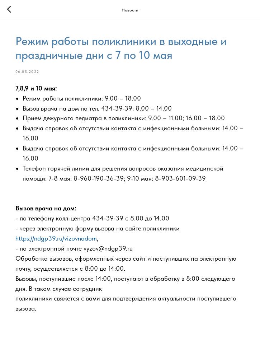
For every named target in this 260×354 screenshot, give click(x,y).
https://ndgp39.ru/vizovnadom (56, 238)
